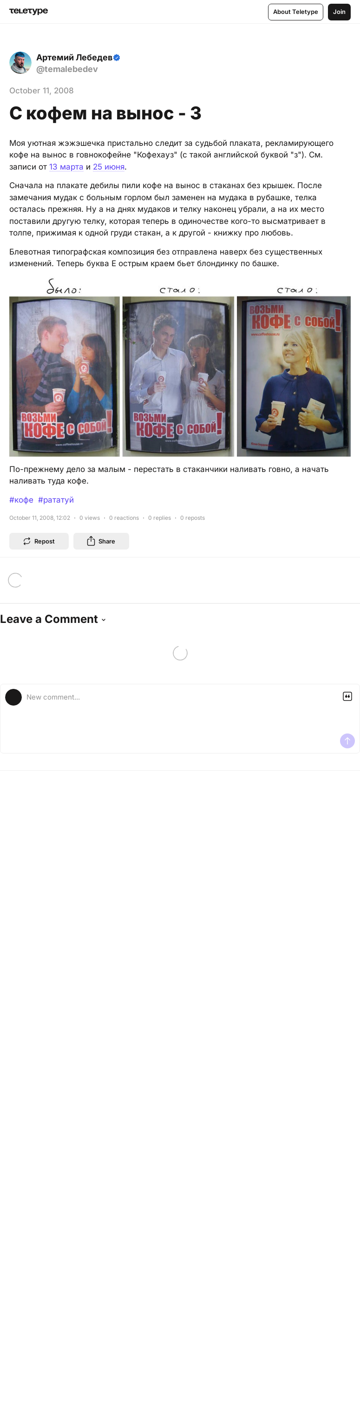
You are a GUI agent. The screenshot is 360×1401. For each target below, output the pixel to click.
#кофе (21, 499)
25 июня (108, 166)
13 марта (66, 166)
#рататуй (56, 499)
